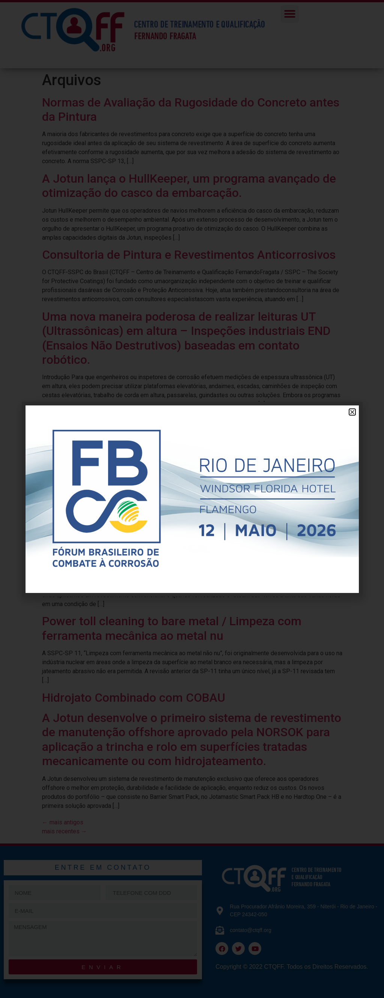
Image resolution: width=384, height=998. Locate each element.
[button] (352, 412)
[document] (192, 499)
